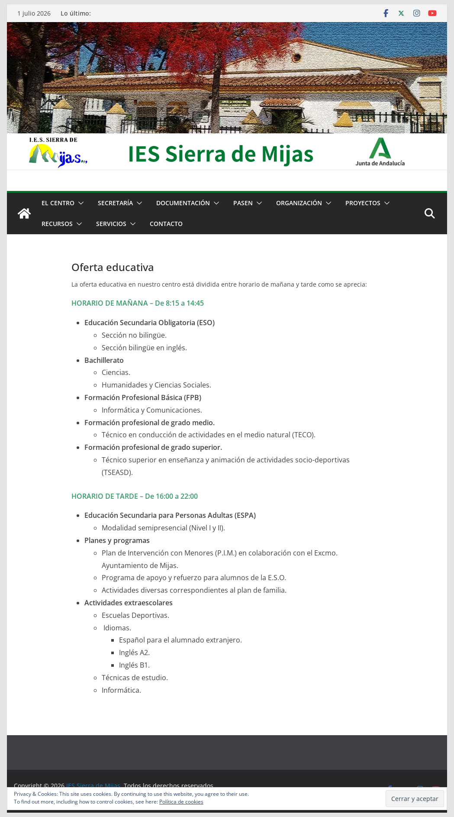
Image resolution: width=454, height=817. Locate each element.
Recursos (57, 224)
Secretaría (115, 203)
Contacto (166, 224)
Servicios (111, 224)
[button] (79, 203)
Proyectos (362, 203)
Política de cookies (181, 801)
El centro (58, 203)
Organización (299, 203)
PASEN (243, 203)
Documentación (183, 203)
